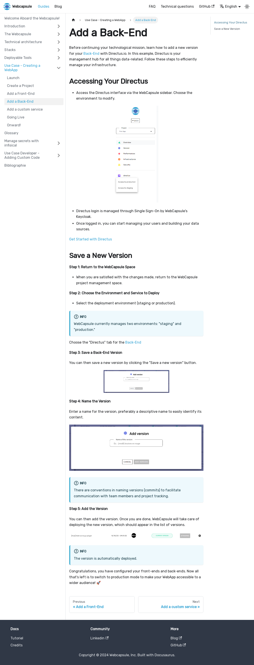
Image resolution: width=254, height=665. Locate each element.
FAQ (152, 6)
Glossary (11, 133)
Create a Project (20, 86)
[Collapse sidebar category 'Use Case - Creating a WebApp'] (59, 68)
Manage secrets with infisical (21, 143)
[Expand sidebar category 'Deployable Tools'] (59, 57)
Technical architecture (23, 42)
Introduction (14, 26)
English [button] (228, 6)
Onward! (14, 125)
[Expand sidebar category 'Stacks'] (59, 49)
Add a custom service (25, 109)
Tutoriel (17, 638)
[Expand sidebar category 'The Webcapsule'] (59, 34)
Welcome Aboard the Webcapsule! (32, 18)
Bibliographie (15, 165)
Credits (17, 645)
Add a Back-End (20, 101)
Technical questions (177, 6)
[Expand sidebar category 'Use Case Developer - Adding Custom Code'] (59, 155)
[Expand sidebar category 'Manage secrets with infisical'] (59, 143)
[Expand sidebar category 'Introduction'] (59, 26)
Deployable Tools (18, 58)
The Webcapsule (17, 34)
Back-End (91, 53)
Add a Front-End (21, 94)
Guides (43, 6)
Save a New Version (227, 28)
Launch (13, 78)
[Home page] (73, 20)
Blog (58, 6)
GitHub (206, 6)
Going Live (15, 117)
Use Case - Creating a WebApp (22, 68)
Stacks (10, 50)
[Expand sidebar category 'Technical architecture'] (59, 42)
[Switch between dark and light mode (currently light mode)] (246, 6)
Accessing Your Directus (230, 22)
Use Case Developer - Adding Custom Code (22, 155)
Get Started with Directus (90, 239)
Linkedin (99, 638)
